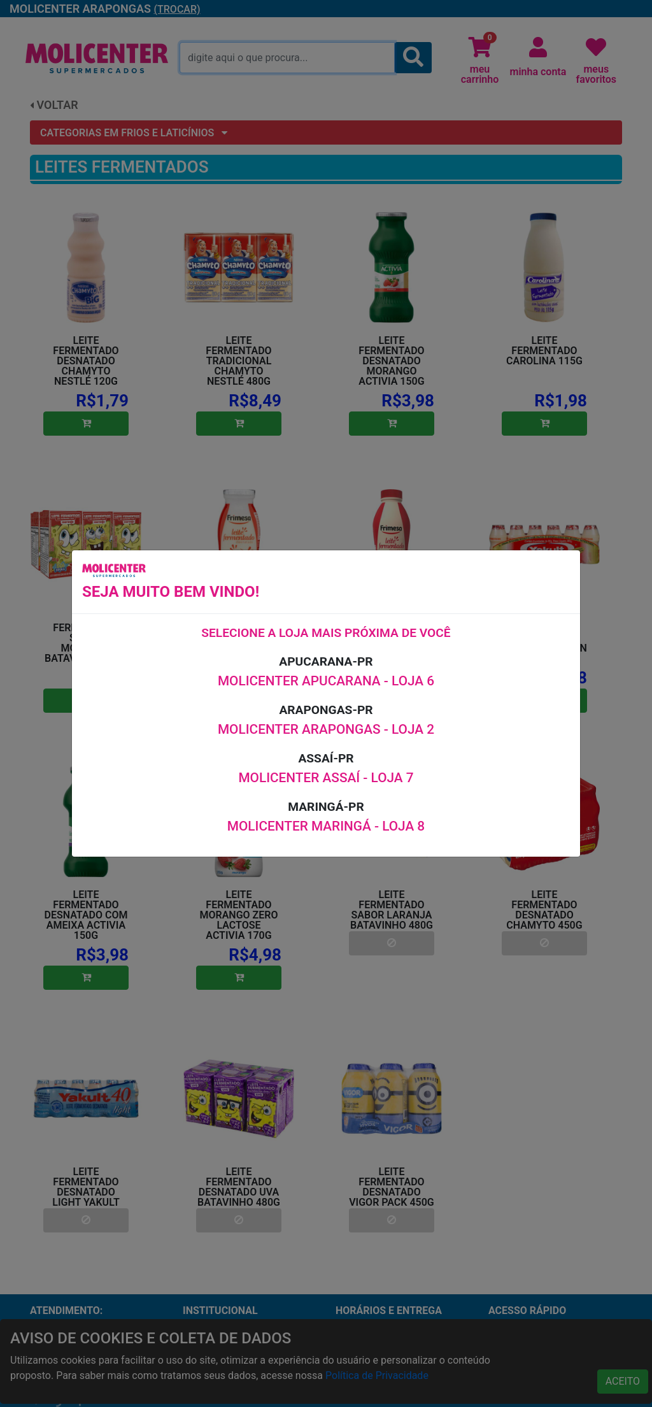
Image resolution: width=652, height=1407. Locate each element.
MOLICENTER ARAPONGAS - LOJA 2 (326, 729)
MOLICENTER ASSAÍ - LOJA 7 (325, 777)
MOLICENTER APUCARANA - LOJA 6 (326, 681)
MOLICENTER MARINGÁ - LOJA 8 (326, 826)
